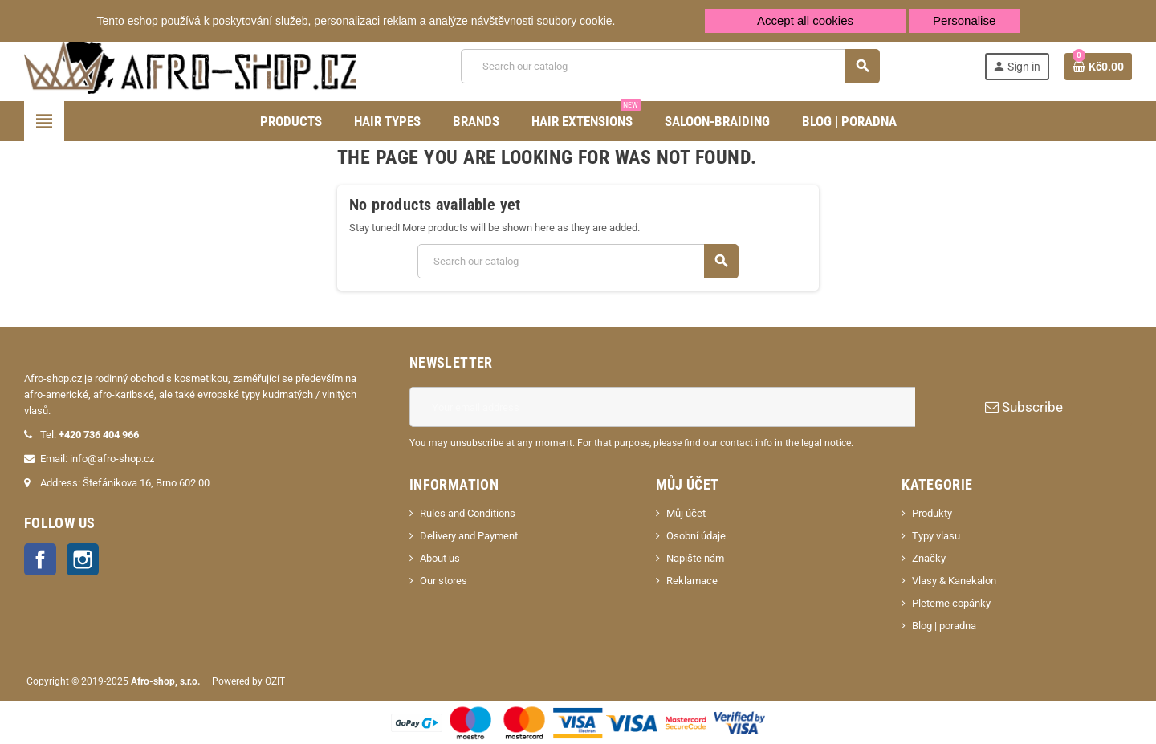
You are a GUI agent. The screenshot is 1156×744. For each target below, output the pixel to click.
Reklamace (692, 581)
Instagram (83, 559)
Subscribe (1024, 407)
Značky (929, 558)
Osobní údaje (696, 536)
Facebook (40, 559)
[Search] (670, 66)
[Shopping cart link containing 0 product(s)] (1098, 66)
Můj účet (686, 513)
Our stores (443, 581)
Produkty (932, 513)
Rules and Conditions (467, 513)
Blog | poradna (944, 626)
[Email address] (662, 407)
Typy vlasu (936, 536)
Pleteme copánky (951, 603)
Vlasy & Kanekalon (954, 581)
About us (440, 558)
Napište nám (695, 558)
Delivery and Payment (469, 536)
